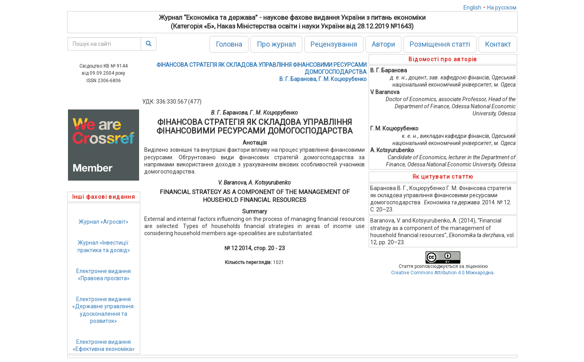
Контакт (498, 44)
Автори (383, 44)
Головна (229, 44)
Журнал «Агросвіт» (103, 222)
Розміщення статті (440, 44)
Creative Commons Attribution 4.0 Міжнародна (442, 272)
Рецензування (334, 44)
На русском (501, 7)
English (472, 7)
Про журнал (276, 44)
